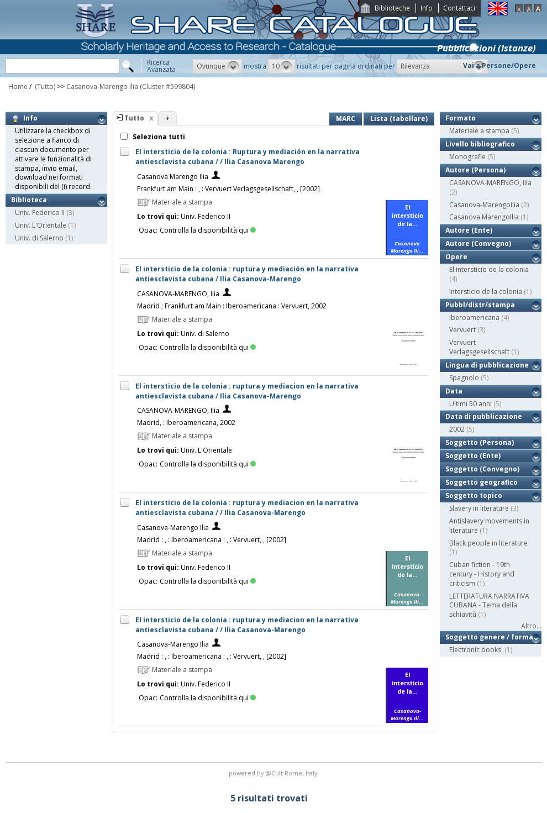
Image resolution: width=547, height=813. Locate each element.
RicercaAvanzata (161, 66)
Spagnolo (464, 377)
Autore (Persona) (475, 170)
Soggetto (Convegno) (482, 469)
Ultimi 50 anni (470, 403)
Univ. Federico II (40, 212)
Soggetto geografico (481, 482)
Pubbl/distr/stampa (480, 305)
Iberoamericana (474, 317)
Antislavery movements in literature (489, 525)
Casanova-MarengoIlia (484, 204)
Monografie (467, 156)
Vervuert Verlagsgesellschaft (479, 347)
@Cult (275, 773)
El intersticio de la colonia (489, 269)
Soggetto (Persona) (479, 442)
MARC (345, 118)
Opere (456, 256)
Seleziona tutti (158, 136)
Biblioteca (29, 199)
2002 (457, 429)
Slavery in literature (479, 508)
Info (426, 8)
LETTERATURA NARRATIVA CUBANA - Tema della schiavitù (489, 605)
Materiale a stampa (479, 130)
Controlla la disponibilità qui (208, 230)
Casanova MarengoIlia (484, 217)
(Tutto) (44, 86)
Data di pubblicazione (483, 416)
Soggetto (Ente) (473, 455)
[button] (217, 66)
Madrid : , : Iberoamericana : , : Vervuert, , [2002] (211, 539)
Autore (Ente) (468, 230)
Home (18, 86)
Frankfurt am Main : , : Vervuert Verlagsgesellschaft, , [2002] (228, 188)
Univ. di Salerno (39, 238)
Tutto (134, 118)
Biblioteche (392, 8)
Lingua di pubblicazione (487, 365)
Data (453, 391)
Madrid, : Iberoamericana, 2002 (186, 422)
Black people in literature (488, 543)
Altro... (531, 626)
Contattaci (459, 8)
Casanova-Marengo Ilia (102, 86)
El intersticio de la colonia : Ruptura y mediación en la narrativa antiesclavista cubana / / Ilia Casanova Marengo (247, 156)
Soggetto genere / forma (489, 637)
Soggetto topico (473, 495)
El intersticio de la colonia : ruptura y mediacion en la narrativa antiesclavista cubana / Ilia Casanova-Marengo (247, 391)
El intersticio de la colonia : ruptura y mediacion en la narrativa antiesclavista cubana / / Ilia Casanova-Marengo (247, 507)
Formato (460, 118)
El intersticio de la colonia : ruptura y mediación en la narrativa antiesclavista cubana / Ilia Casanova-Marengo (247, 274)
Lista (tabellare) (399, 118)
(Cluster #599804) (167, 86)
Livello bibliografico (480, 144)
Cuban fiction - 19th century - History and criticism (481, 574)
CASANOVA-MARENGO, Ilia (178, 293)
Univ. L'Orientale (40, 225)
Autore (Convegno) (478, 243)
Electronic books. (476, 649)
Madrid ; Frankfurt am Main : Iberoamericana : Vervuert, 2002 (232, 306)
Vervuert (462, 329)
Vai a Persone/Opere (499, 65)
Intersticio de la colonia (485, 291)
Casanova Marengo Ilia (172, 176)
